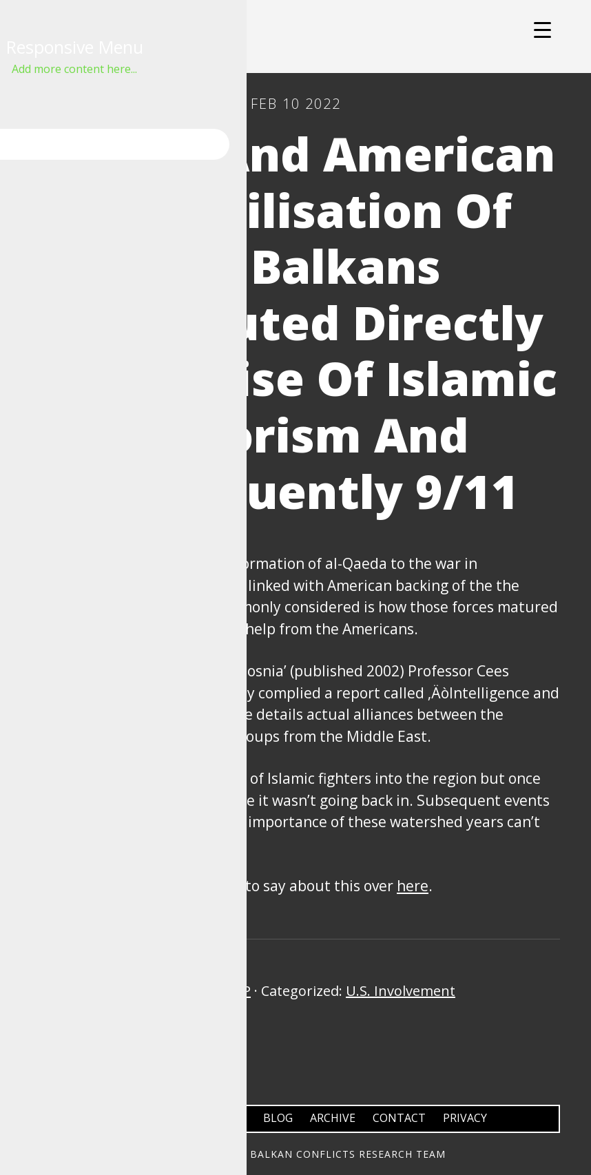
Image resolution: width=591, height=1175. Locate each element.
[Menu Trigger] (542, 29)
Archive (332, 1117)
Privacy (465, 1117)
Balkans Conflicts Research (295, 36)
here (412, 885)
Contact (399, 1117)
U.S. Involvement (400, 990)
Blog (278, 1117)
